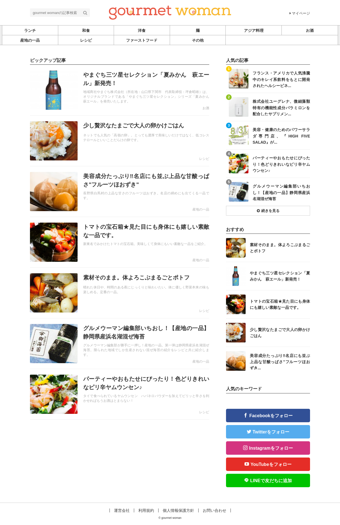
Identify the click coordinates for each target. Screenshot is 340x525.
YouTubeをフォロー (270, 464)
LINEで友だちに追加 (271, 480)
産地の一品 (200, 209)
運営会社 (122, 510)
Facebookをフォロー (271, 415)
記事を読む (119, 90)
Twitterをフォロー (271, 432)
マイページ (300, 13)
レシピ (204, 159)
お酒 (205, 108)
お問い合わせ (214, 510)
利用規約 (146, 510)
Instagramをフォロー (271, 448)
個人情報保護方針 (178, 510)
